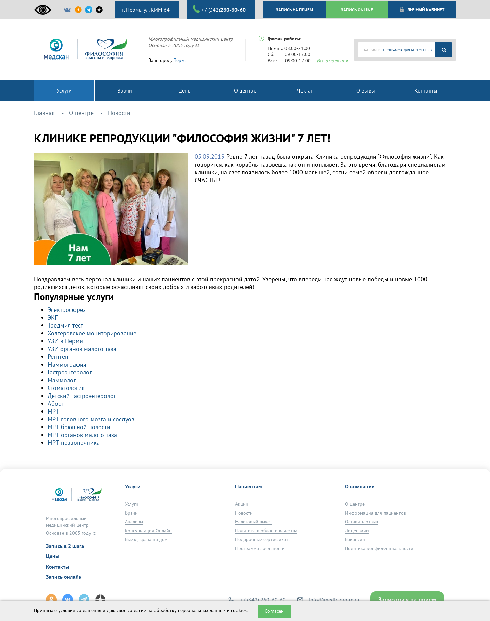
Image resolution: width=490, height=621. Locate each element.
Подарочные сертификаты (263, 539)
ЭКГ (53, 317)
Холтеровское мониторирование (92, 333)
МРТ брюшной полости (79, 427)
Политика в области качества (266, 530)
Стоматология (66, 388)
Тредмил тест (65, 325)
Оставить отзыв (361, 522)
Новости (244, 513)
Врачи (131, 513)
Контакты (57, 566)
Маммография (67, 364)
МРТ (53, 411)
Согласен (274, 611)
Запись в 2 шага (65, 545)
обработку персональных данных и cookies (200, 610)
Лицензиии (357, 530)
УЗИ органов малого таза (82, 349)
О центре (355, 504)
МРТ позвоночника (74, 443)
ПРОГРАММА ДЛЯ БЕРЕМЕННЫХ (407, 50)
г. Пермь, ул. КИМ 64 (145, 9)
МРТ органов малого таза (82, 435)
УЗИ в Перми (65, 341)
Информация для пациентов (375, 513)
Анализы (134, 522)
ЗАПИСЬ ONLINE (357, 9)
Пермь (180, 60)
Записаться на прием (407, 599)
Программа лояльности (260, 548)
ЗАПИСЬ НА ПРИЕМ (294, 9)
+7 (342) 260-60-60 (263, 599)
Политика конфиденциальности (379, 548)
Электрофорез (67, 310)
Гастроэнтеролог (70, 372)
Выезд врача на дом (146, 539)
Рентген (58, 356)
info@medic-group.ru (334, 599)
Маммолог (62, 380)
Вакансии (355, 539)
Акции (241, 504)
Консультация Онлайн (148, 530)
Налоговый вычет (253, 522)
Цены (52, 556)
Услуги (131, 504)
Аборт (56, 403)
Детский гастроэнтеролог (82, 396)
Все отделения (332, 60)
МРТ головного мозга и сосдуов (91, 419)
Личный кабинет (421, 9)
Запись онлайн (64, 576)
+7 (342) (219, 9)
